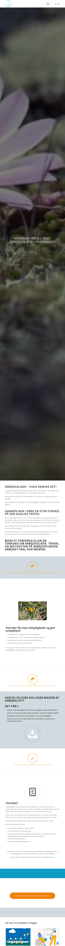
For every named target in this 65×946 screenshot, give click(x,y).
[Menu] (47, 4)
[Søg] (42, 4)
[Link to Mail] (58, 3)
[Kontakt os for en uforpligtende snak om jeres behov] (32, 896)
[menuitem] (42, 4)
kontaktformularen (49, 857)
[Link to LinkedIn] (55, 3)
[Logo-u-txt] (27, 4)
